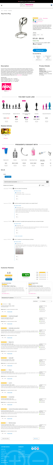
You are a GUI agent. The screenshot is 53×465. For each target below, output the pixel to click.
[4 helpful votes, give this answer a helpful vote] (16, 257)
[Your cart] (51, 5)
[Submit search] (47, 182)
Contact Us (3, 451)
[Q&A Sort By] (45, 185)
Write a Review (45, 18)
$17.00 (26, 119)
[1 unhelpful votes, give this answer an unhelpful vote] (16, 259)
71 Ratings (40, 18)
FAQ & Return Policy (5, 456)
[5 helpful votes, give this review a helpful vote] (2, 405)
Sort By (40, 185)
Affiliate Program (21, 453)
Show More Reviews (5, 438)
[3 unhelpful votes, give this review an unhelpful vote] (5, 353)
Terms (2, 458)
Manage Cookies (4, 462)
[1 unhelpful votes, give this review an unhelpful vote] (5, 312)
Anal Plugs (10, 10)
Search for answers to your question (10, 181)
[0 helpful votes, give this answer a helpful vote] (16, 196)
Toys (2, 10)
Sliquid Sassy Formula (33, 160)
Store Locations (21, 451)
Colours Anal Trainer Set (47, 113)
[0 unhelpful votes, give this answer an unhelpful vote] (16, 199)
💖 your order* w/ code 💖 (26, 1)
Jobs (19, 460)
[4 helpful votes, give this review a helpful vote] (2, 379)
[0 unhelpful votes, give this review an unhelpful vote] (5, 324)
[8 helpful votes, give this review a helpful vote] (2, 433)
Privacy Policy (4, 460)
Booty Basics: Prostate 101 (6, 135)
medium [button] (38, 34)
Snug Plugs (36, 113)
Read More (6, 138)
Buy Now (6, 121)
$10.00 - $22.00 (33, 163)
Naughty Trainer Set (16, 113)
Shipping (3, 454)
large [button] (42, 34)
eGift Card (3, 449)
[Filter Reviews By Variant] (46, 301)
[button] (15, 116)
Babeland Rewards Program (24, 454)
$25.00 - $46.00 (15, 163)
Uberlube (15, 160)
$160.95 (42, 163)
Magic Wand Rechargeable (42, 160)
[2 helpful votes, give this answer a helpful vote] (16, 214)
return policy (19, 75)
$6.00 (6, 163)
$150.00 (24, 163)
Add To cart (39, 50)
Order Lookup (4, 453)
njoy (8, 90)
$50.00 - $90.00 (36, 119)
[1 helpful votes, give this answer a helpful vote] (16, 230)
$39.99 (16, 119)
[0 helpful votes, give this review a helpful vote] (2, 312)
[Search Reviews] (26, 297)
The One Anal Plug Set (6, 113)
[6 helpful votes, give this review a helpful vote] (2, 419)
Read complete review (6, 293)
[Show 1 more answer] (18, 236)
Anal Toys (5, 10)
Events (19, 449)
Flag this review (9, 311)
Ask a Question (35, 22)
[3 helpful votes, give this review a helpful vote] (2, 338)
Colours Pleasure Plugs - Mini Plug (26, 114)
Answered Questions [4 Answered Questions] (39, 21)
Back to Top (36, 438)
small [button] (34, 34)
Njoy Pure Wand (24, 160)
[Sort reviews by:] (37, 301)
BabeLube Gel (6, 160)
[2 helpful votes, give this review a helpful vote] (2, 324)
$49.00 (46, 118)
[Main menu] (1, 5)
